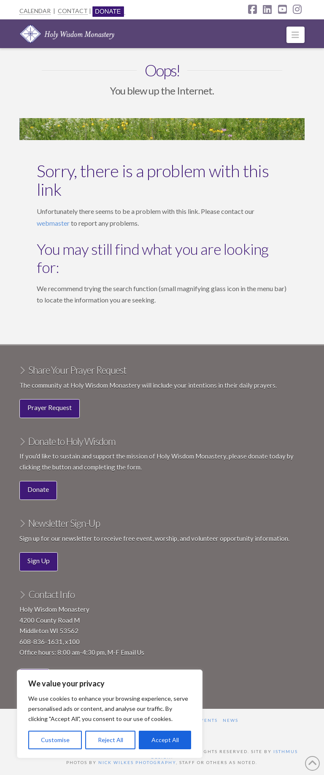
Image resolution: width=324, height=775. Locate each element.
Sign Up (38, 560)
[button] (295, 35)
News (230, 720)
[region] (109, 714)
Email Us (132, 652)
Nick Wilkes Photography (137, 762)
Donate (38, 489)
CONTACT (73, 10)
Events (207, 720)
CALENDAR (35, 10)
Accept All (165, 739)
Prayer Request (49, 407)
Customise (55, 739)
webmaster (54, 223)
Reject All (110, 739)
